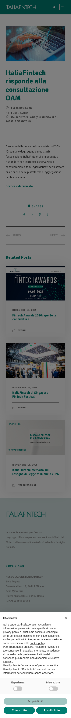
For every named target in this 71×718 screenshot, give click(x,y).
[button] (66, 618)
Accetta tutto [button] (52, 710)
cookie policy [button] (37, 643)
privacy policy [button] (11, 631)
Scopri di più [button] (35, 701)
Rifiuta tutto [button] (19, 710)
